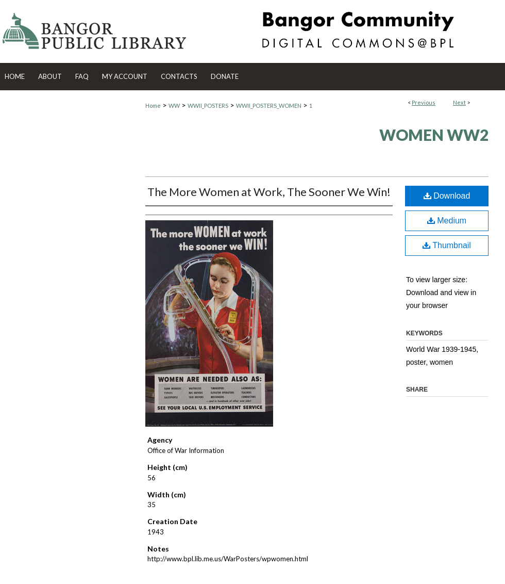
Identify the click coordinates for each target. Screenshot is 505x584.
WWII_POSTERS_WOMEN (268, 105)
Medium (446, 220)
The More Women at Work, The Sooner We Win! (269, 192)
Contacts (179, 76)
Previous (423, 102)
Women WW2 (434, 134)
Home (153, 105)
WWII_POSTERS (208, 105)
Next (459, 102)
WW (174, 105)
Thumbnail (447, 245)
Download (447, 195)
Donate (225, 76)
